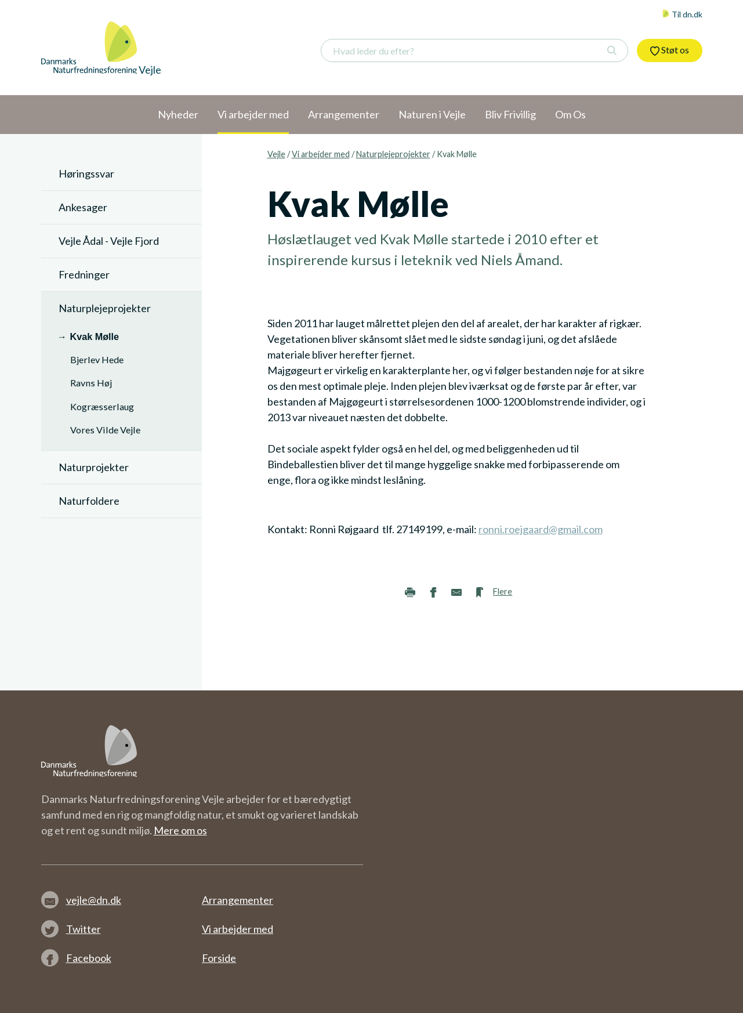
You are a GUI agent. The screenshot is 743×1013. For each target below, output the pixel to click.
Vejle (276, 154)
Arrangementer (237, 899)
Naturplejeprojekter (393, 154)
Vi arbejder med (321, 154)
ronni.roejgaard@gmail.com (541, 529)
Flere (502, 591)
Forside (219, 958)
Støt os (669, 50)
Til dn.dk (682, 14)
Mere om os (180, 830)
